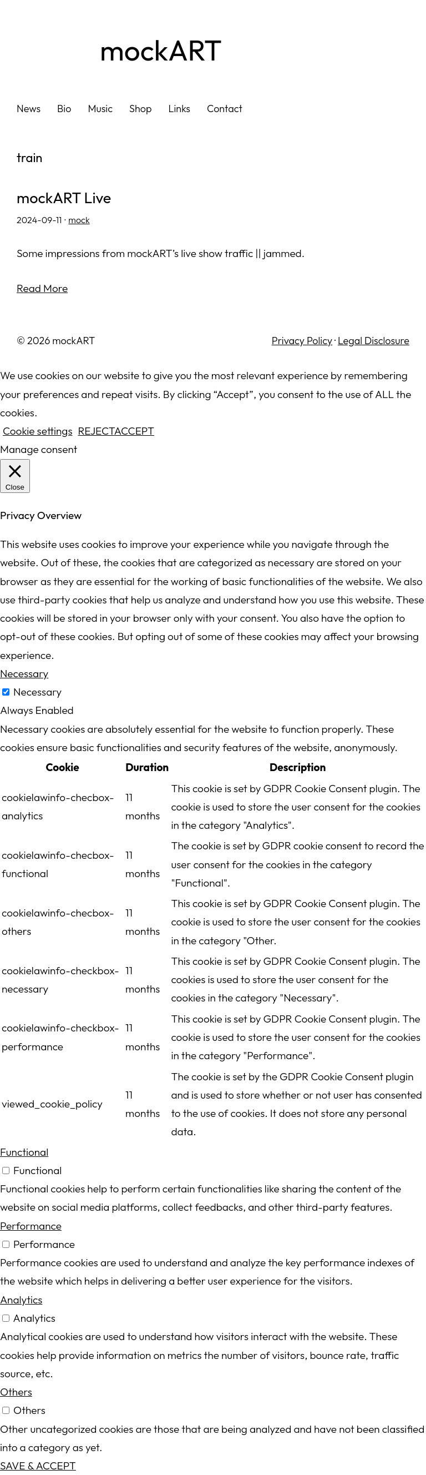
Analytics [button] (21, 1299)
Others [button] (16, 1391)
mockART (161, 50)
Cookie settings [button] (37, 430)
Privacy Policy (302, 340)
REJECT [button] (96, 430)
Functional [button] (24, 1152)
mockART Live (64, 198)
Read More (42, 288)
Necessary (37, 691)
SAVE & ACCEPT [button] (38, 1465)
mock (78, 219)
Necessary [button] (24, 673)
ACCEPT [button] (134, 430)
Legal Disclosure (373, 340)
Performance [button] (31, 1225)
